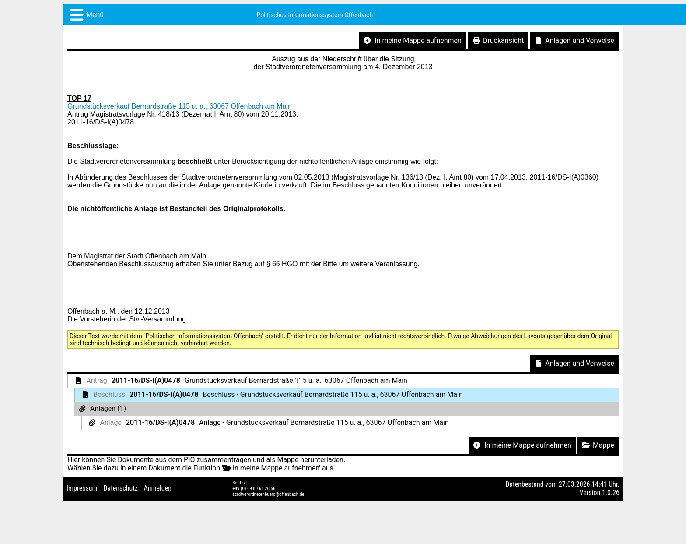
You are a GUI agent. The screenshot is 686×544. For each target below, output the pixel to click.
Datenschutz (120, 488)
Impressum (82, 488)
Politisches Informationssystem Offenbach (315, 14)
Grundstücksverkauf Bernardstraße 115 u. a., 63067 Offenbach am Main (179, 106)
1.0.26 (611, 492)
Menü (95, 15)
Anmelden (158, 488)
